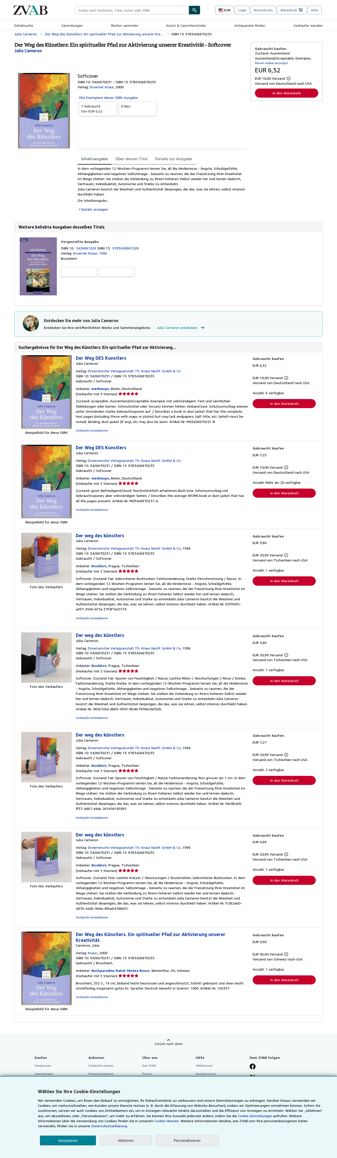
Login (242, 10)
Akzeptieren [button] (68, 1140)
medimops (100, 388)
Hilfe (314, 10)
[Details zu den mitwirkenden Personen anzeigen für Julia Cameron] (28, 50)
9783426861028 (125, 248)
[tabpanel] (162, 189)
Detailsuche (23, 25)
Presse (147, 1074)
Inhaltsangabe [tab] (94, 158)
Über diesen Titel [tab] (131, 158)
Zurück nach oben (168, 1043)
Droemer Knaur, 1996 (90, 253)
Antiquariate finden (249, 25)
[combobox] (132, 10)
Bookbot (99, 566)
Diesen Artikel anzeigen (271, 63)
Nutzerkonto (263, 10)
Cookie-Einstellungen (255, 1116)
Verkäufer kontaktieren (92, 430)
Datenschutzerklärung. (109, 1126)
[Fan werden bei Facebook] (253, 1067)
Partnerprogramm (100, 1074)
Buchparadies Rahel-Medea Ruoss (120, 970)
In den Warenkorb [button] (286, 93)
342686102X (86, 248)
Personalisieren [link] (187, 1140)
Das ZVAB (149, 1065)
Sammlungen (72, 25)
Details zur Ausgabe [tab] (173, 158)
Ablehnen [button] (126, 1140)
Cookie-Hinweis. (167, 1121)
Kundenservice (206, 1074)
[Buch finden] (194, 10)
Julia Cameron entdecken (181, 327)
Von (97, 108)
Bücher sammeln (124, 25)
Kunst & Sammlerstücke (186, 25)
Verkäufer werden (308, 25)
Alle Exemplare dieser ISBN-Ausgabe (108, 97)
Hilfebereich (204, 1065)
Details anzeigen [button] (94, 209)
